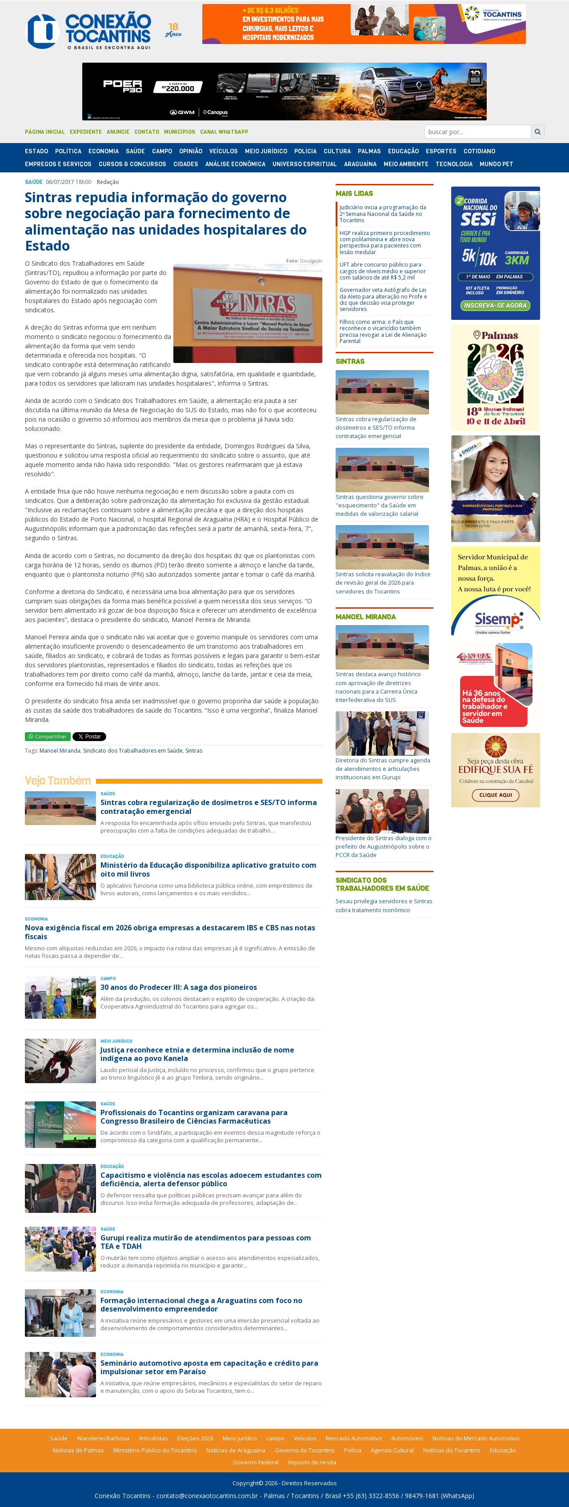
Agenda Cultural (392, 1450)
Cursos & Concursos (132, 164)
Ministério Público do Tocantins (155, 1450)
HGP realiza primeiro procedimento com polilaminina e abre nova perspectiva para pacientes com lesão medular (385, 242)
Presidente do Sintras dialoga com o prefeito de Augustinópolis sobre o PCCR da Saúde (384, 846)
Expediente (86, 132)
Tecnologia (454, 164)
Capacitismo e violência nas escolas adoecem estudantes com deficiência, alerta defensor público (211, 1179)
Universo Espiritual (304, 164)
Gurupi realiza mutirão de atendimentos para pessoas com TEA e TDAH (205, 1242)
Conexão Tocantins (123, 1495)
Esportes (441, 151)
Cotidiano (479, 151)
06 (49, 182)
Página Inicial (45, 132)
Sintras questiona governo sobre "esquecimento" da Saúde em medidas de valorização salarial (380, 505)
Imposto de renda (312, 1462)
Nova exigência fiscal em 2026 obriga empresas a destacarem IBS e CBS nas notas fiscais (170, 932)
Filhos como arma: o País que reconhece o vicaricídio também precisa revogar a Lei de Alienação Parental (383, 331)
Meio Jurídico (266, 151)
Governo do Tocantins (305, 1450)
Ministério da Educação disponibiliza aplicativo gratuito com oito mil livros (208, 869)
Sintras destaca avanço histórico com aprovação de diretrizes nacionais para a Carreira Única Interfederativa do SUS (378, 687)
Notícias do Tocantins (452, 1450)
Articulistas (153, 1438)
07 (57, 182)
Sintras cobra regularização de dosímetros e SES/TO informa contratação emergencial (208, 806)
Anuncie (118, 132)
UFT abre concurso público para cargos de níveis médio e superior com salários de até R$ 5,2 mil (383, 271)
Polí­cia (305, 151)
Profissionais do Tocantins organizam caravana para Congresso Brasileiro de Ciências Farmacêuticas (194, 1117)
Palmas (369, 151)
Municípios (179, 132)
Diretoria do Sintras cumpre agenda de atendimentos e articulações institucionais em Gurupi (383, 768)
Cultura (337, 151)
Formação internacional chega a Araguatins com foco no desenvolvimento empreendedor (201, 1305)
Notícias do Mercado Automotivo (476, 1438)
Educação (403, 151)
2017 (68, 182)
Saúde (135, 151)
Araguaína (360, 164)
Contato (146, 132)
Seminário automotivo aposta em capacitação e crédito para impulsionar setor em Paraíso (209, 1367)
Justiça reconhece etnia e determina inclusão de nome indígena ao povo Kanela (197, 1054)
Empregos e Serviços (58, 164)
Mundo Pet (496, 164)
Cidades (185, 164)
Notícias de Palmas (78, 1450)
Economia (103, 151)
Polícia (352, 1450)
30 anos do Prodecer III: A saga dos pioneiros (178, 987)
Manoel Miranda (60, 750)
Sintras (193, 750)
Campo (162, 151)
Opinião (190, 151)
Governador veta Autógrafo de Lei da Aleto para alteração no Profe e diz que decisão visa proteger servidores (383, 299)
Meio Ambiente (406, 164)
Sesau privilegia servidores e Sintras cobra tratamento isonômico (384, 905)
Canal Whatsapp (224, 132)
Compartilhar (48, 736)
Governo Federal (256, 1462)
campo (275, 1438)
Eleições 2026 (195, 1438)
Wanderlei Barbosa (103, 1438)
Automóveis (407, 1438)
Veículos (223, 151)
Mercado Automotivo (354, 1438)
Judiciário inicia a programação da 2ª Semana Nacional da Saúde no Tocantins (383, 213)
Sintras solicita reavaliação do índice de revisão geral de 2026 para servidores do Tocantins (383, 582)
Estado (36, 151)
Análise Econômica (235, 164)
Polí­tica (68, 151)
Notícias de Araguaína (235, 1450)
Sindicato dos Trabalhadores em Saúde (133, 750)
